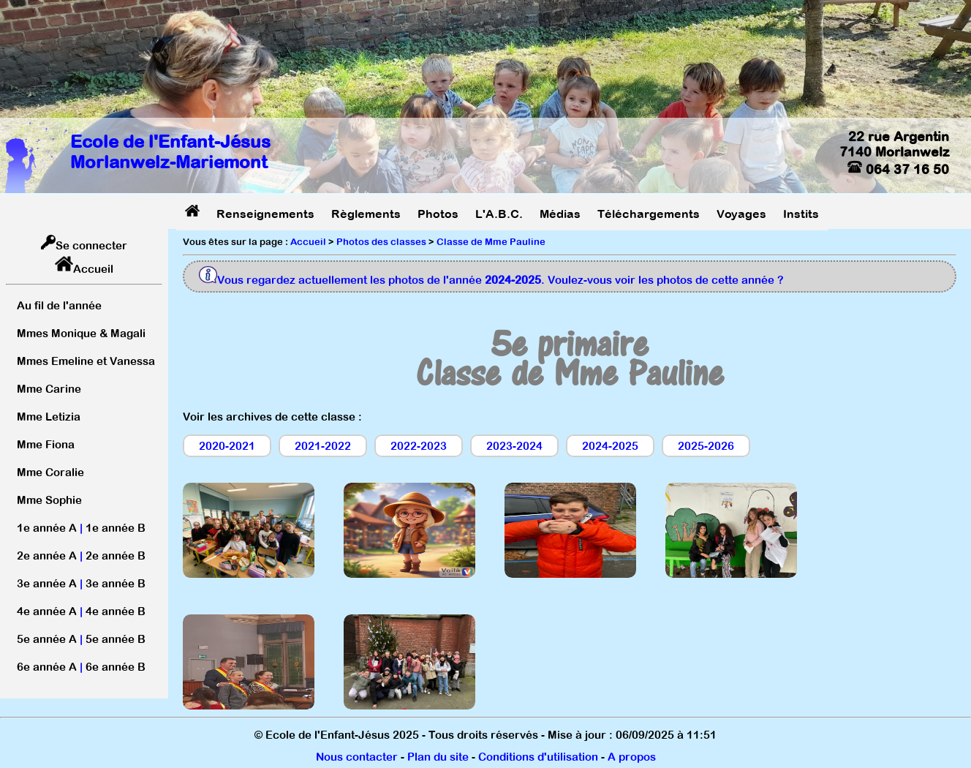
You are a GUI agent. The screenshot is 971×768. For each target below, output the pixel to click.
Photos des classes (381, 241)
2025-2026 (706, 446)
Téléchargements (648, 213)
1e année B (116, 528)
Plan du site (438, 756)
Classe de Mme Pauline (491, 241)
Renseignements (265, 213)
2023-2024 (514, 446)
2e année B (116, 555)
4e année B (116, 611)
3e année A (47, 583)
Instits (801, 213)
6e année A (47, 666)
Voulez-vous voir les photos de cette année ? (666, 280)
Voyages (741, 213)
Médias (560, 213)
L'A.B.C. (499, 213)
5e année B (116, 639)
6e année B (116, 666)
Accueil (93, 269)
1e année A (47, 528)
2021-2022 (323, 446)
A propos (632, 756)
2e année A (47, 555)
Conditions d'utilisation (538, 756)
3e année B (116, 583)
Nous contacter (357, 756)
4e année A (47, 611)
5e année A (47, 639)
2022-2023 (418, 446)
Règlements (366, 213)
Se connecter (91, 245)
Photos (438, 213)
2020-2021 (227, 446)
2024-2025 (610, 446)
